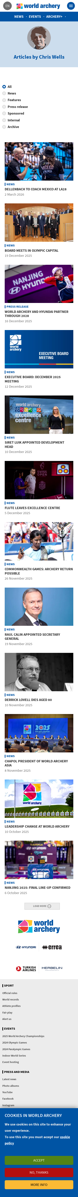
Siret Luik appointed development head (34, 444)
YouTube (7, 1092)
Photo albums (10, 1086)
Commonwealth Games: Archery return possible (39, 571)
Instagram (8, 1105)
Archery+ (54, 16)
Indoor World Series (14, 1055)
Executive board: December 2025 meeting (33, 379)
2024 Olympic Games (14, 1042)
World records (10, 999)
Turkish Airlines (26, 968)
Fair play (7, 1012)
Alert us (6, 1019)
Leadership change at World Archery (37, 826)
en (7, 6)
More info (39, 1184)
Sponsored (16, 113)
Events (35, 16)
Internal (14, 120)
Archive (13, 126)
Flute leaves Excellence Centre (32, 508)
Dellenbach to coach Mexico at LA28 (36, 189)
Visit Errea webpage (52, 947)
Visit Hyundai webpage (26, 947)
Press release (18, 106)
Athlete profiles (11, 1006)
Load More (39, 906)
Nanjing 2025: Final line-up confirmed (37, 887)
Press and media (16, 1072)
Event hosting (10, 1062)
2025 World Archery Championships (23, 1036)
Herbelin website (52, 968)
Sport (9, 985)
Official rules (9, 993)
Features (14, 100)
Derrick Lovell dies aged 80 (28, 699)
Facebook (8, 1098)
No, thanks (39, 1172)
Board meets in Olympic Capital (31, 250)
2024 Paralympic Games (16, 1049)
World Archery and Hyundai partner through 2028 (36, 313)
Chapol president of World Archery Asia (36, 763)
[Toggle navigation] (71, 6)
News (19, 16)
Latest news (9, 1079)
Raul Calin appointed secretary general (32, 636)
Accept (39, 1160)
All (10, 86)
